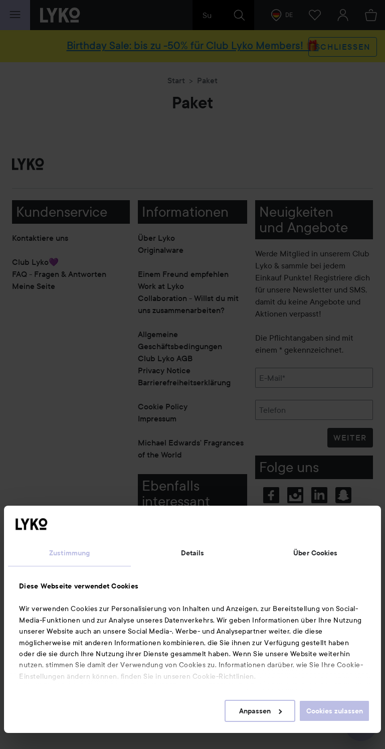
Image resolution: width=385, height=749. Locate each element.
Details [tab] (193, 553)
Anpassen (260, 711)
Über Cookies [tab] (315, 553)
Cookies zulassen (334, 711)
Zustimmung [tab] (69, 553)
